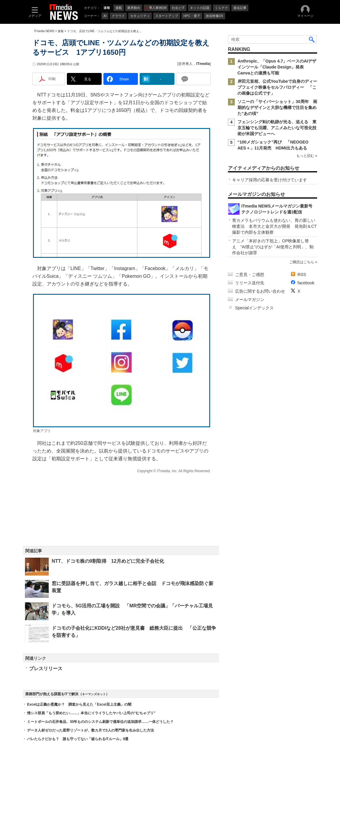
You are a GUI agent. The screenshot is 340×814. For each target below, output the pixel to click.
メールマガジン (249, 299)
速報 (61, 31)
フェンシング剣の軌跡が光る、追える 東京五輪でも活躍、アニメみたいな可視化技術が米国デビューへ (277, 127)
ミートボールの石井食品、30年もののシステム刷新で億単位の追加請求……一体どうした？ (100, 722)
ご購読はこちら (301, 262)
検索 (312, 39)
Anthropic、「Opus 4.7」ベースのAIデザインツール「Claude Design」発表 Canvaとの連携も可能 (276, 67)
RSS (302, 274)
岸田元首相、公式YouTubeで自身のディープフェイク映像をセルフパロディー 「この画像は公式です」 (277, 87)
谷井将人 (185, 64)
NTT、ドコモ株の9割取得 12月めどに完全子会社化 (108, 561)
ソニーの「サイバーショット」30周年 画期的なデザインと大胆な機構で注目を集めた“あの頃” (277, 107)
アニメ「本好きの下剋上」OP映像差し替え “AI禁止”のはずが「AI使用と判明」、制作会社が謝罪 (273, 246)
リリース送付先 (249, 282)
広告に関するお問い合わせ (260, 291)
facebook (306, 282)
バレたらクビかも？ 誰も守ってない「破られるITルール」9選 (77, 739)
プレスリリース (45, 668)
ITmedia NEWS (44, 31)
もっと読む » (306, 156)
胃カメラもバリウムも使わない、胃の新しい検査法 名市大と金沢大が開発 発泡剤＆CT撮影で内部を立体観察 (274, 226)
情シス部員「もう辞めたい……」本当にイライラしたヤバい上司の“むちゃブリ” (91, 713)
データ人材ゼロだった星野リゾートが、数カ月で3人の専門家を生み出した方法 (90, 730)
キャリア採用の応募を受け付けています (269, 179)
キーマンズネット (94, 694)
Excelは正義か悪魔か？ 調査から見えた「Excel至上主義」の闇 (79, 704)
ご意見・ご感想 (249, 274)
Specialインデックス (254, 307)
